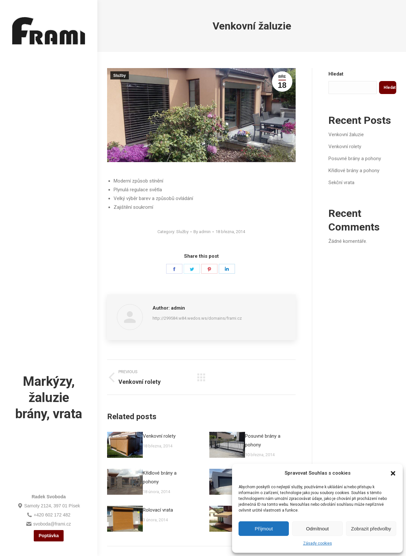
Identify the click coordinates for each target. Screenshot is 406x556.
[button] (393, 473)
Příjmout (264, 528)
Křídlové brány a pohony (160, 477)
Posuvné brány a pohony (262, 440)
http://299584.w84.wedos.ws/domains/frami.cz (197, 318)
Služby (119, 75)
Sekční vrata (341, 182)
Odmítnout (317, 528)
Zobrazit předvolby (371, 528)
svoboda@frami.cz (48, 523)
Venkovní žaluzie (346, 134)
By (202, 231)
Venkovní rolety (159, 436)
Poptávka (49, 535)
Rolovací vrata (158, 510)
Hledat (335, 74)
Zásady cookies (317, 543)
